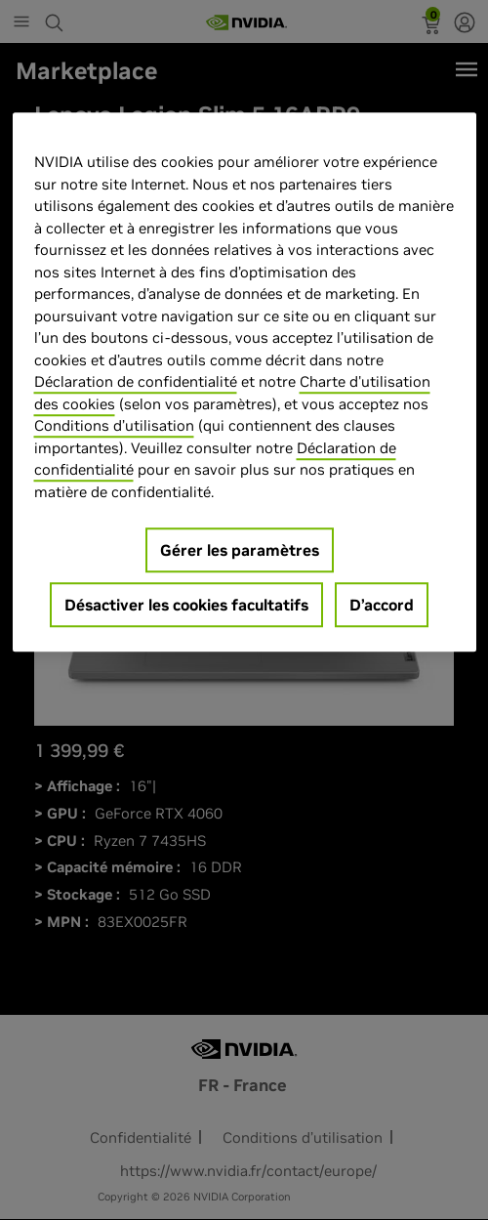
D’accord (381, 605)
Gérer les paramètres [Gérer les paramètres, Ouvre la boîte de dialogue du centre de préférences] (239, 551)
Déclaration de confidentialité (135, 382)
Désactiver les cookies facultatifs (186, 605)
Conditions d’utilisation (114, 426)
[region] (244, 382)
